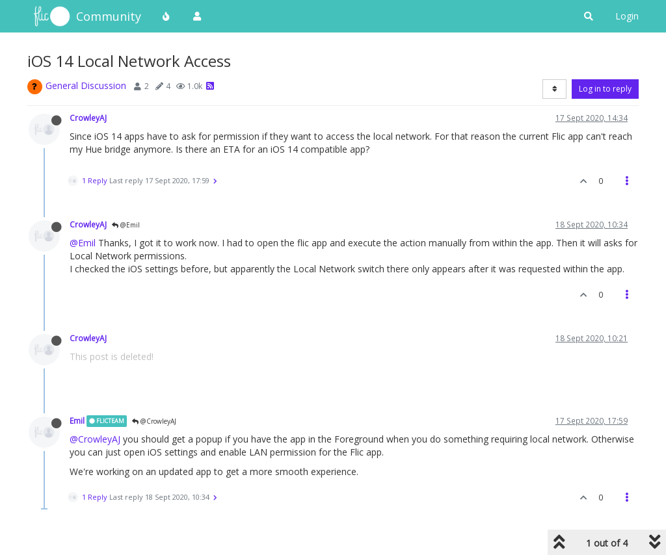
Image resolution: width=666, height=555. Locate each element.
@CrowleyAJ (154, 421)
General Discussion (86, 85)
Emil (77, 420)
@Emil (126, 224)
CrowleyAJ (88, 117)
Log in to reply (605, 88)
